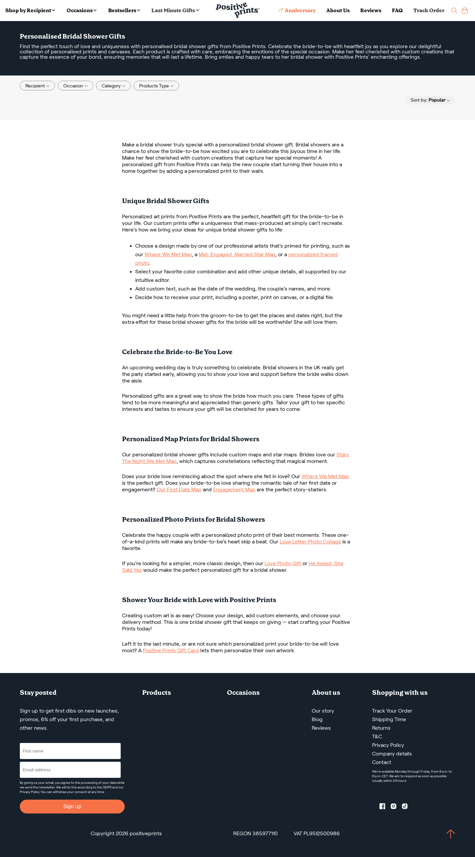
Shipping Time (389, 719)
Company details (392, 753)
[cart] (465, 10)
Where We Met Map (168, 254)
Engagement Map (234, 489)
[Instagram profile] (396, 807)
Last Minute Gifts (175, 10)
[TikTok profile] (407, 807)
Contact (381, 762)
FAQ (397, 10)
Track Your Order (392, 711)
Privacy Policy (29, 792)
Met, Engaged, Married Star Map (237, 254)
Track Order (428, 10)
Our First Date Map (179, 489)
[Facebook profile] (385, 807)
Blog (317, 719)
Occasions (82, 10)
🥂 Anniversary (296, 10)
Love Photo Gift (283, 563)
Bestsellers (124, 10)
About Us (338, 10)
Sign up (72, 806)
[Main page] (238, 10)
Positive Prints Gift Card (171, 650)
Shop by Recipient (30, 10)
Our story (323, 711)
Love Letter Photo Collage (310, 541)
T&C (377, 736)
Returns (381, 728)
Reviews (370, 10)
